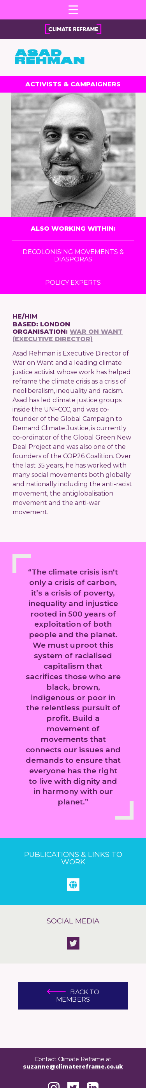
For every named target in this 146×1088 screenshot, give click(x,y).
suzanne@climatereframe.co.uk (73, 1066)
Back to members (73, 996)
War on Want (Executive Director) (67, 335)
